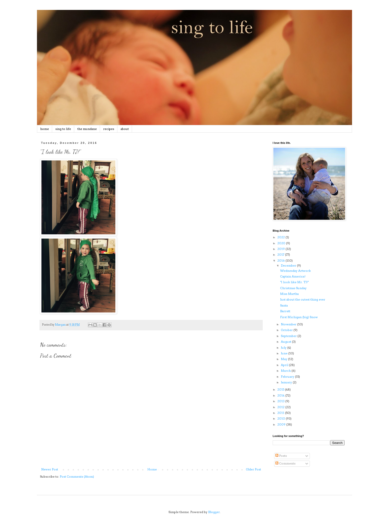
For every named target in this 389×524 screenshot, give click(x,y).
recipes (108, 129)
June (284, 353)
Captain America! (292, 276)
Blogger (214, 512)
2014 (281, 395)
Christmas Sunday (293, 288)
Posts (281, 456)
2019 (281, 249)
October (287, 330)
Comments (285, 463)
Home (152, 469)
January (287, 382)
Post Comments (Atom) (77, 476)
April (285, 365)
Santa (284, 305)
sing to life (63, 129)
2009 (281, 424)
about (125, 129)
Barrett (285, 311)
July (284, 347)
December (289, 265)
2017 (281, 254)
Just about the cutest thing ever (302, 299)
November (289, 324)
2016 (281, 260)
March (286, 370)
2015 (281, 389)
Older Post (253, 469)
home (44, 129)
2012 (281, 407)
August (286, 341)
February (288, 376)
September (289, 336)
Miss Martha (289, 294)
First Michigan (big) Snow (299, 317)
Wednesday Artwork (295, 271)
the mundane (87, 129)
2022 (281, 237)
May (284, 359)
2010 (281, 418)
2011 (281, 413)
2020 (281, 243)
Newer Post (49, 469)
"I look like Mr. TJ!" (294, 282)
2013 (281, 401)
